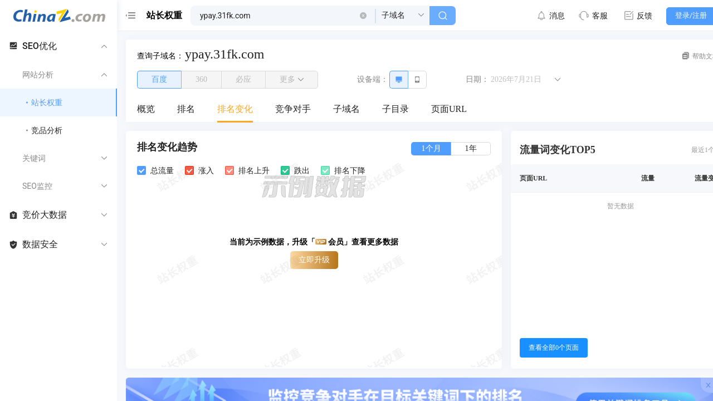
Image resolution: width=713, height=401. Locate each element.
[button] (363, 15)
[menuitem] (146, 110)
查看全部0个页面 (554, 347)
